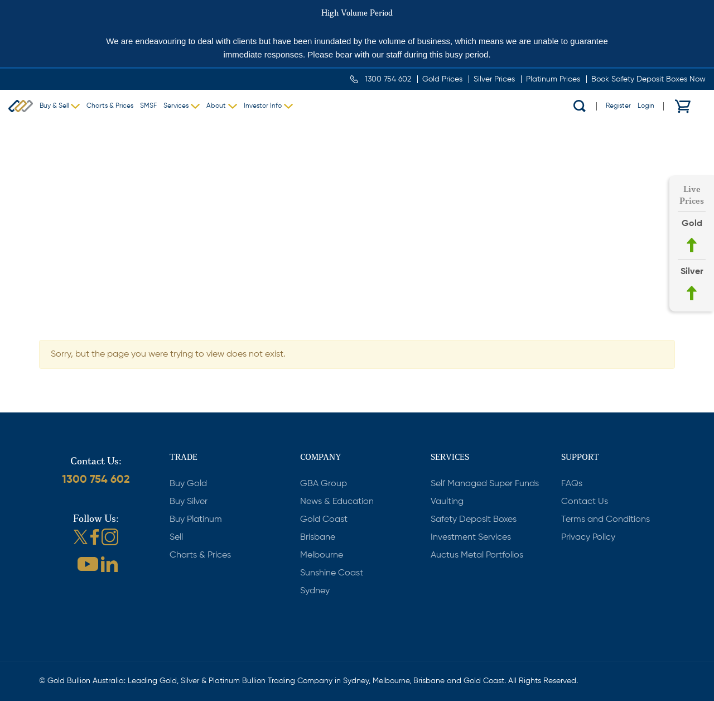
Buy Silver (189, 501)
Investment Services (471, 537)
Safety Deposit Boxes (474, 519)
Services (176, 106)
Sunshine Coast (331, 573)
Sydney (315, 591)
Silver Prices (494, 79)
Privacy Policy (588, 537)
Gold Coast (324, 519)
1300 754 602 (388, 79)
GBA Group (323, 483)
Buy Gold (188, 483)
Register (618, 106)
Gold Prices (442, 79)
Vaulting (447, 501)
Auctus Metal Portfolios (477, 555)
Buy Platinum (196, 519)
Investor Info (263, 106)
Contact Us (584, 501)
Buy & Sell (54, 106)
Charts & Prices (109, 106)
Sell (176, 537)
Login (646, 106)
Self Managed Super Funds (485, 483)
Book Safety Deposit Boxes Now (648, 79)
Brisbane (317, 537)
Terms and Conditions (605, 519)
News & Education (337, 501)
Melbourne (321, 555)
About (216, 106)
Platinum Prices (553, 79)
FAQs (571, 483)
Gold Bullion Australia (20, 106)
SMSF (148, 106)
